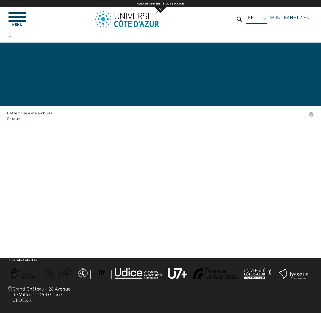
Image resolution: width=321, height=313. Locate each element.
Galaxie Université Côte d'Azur (160, 3)
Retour (13, 118)
